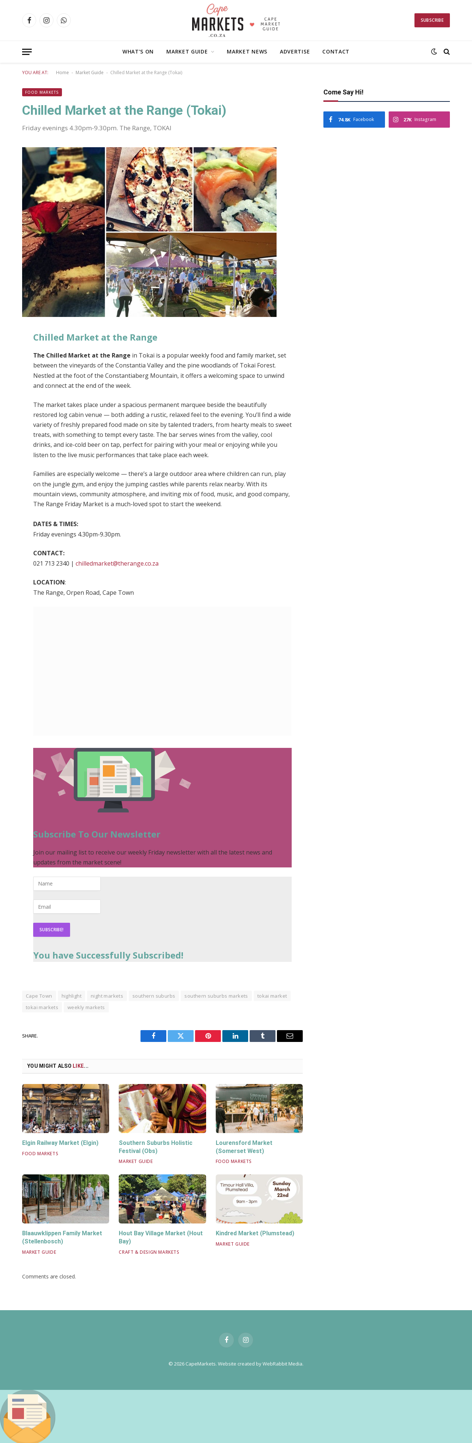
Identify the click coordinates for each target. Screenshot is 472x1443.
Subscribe (432, 20)
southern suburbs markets (216, 996)
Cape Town (39, 996)
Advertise (295, 51)
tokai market (272, 996)
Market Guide (187, 51)
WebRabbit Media (282, 1363)
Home (62, 72)
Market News (247, 51)
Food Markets (42, 92)
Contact (336, 51)
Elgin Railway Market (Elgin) (60, 1142)
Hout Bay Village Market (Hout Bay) (161, 1237)
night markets (107, 996)
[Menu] (27, 52)
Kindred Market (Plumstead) (255, 1233)
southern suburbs (153, 996)
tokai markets (42, 1007)
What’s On (138, 51)
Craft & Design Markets (149, 1252)
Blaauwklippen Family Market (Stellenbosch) (62, 1237)
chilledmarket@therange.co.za (117, 563)
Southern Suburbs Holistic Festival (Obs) (155, 1146)
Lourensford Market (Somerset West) (244, 1146)
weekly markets (86, 1007)
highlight (72, 996)
